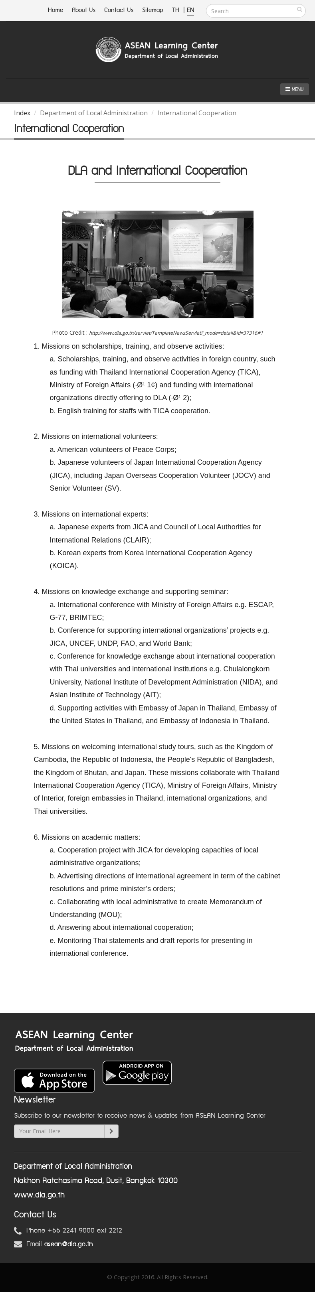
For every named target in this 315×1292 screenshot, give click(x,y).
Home (55, 10)
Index (22, 112)
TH (176, 10)
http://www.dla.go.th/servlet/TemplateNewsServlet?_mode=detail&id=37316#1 (176, 332)
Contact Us (118, 10)
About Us (83, 10)
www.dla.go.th (39, 1195)
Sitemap (152, 10)
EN (190, 10)
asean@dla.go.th (68, 1244)
